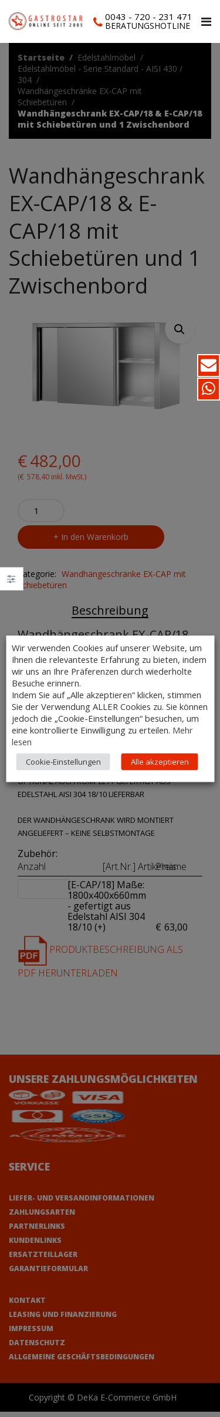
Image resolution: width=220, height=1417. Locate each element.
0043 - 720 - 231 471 (148, 16)
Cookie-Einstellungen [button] (63, 761)
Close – (11, 583)
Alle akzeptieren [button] (160, 761)
